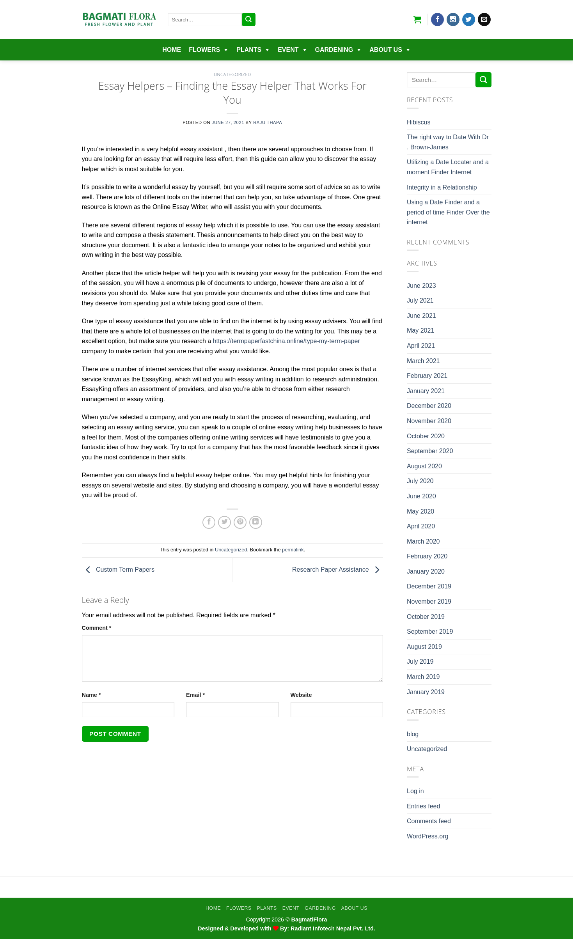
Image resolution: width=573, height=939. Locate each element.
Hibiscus (418, 122)
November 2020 (429, 421)
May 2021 (420, 330)
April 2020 (421, 526)
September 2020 (430, 451)
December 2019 (429, 586)
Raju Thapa (267, 122)
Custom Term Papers (118, 569)
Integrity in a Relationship (442, 187)
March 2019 (423, 676)
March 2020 (423, 541)
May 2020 (420, 511)
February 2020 (427, 556)
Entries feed (423, 806)
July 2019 (420, 661)
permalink (292, 550)
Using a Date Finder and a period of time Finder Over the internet (448, 212)
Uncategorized (232, 74)
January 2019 (426, 692)
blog (413, 734)
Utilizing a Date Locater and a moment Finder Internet (448, 167)
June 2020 (421, 496)
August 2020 (424, 466)
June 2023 (421, 285)
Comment (97, 628)
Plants (248, 49)
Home (171, 49)
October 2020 (426, 436)
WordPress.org (427, 836)
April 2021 (421, 345)
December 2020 (429, 405)
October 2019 (426, 616)
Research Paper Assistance (337, 569)
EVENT (288, 49)
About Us (385, 49)
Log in (415, 791)
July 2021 (420, 300)
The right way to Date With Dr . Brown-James (448, 142)
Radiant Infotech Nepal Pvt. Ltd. (333, 928)
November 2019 (429, 601)
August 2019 (424, 646)
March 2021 (423, 361)
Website (301, 695)
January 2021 (426, 391)
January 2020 (426, 571)
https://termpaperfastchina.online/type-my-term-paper (286, 341)
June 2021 (421, 315)
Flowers (204, 49)
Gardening (334, 49)
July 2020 (420, 481)
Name (91, 695)
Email (195, 695)
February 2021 (427, 375)
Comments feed (429, 821)
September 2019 (430, 631)
